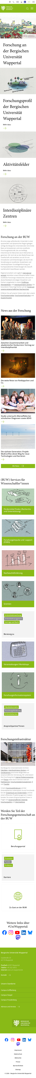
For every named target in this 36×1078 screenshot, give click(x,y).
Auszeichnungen (6, 298)
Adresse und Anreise (8, 1007)
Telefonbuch (14, 2)
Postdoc (8, 862)
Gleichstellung (20, 802)
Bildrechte (18, 1058)
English (34, 2)
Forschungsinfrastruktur (23, 295)
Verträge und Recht (12, 622)
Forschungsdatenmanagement (21, 782)
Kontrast (10, 2)
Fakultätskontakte (11, 707)
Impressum (18, 1050)
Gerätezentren (6, 772)
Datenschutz (18, 1054)
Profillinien (25, 282)
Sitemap (18, 1069)
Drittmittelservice (11, 714)
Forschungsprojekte (7, 295)
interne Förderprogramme (24, 777)
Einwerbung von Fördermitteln (16, 793)
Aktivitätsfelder (6, 285)
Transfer (6, 784)
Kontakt (4, 975)
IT (32, 782)
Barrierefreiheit (18, 1066)
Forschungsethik (6, 802)
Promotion (9, 858)
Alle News (16, 466)
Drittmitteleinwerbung (13, 615)
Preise (6, 779)
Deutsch (29, 2)
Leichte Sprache (25, 2)
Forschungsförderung (13, 711)
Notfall (21, 2)
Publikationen (5, 782)
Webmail (18, 2)
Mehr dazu (7, 125)
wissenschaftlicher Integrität (17, 800)
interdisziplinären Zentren (23, 285)
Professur (8, 865)
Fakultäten (4, 770)
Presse (18, 1062)
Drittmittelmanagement (13, 619)
